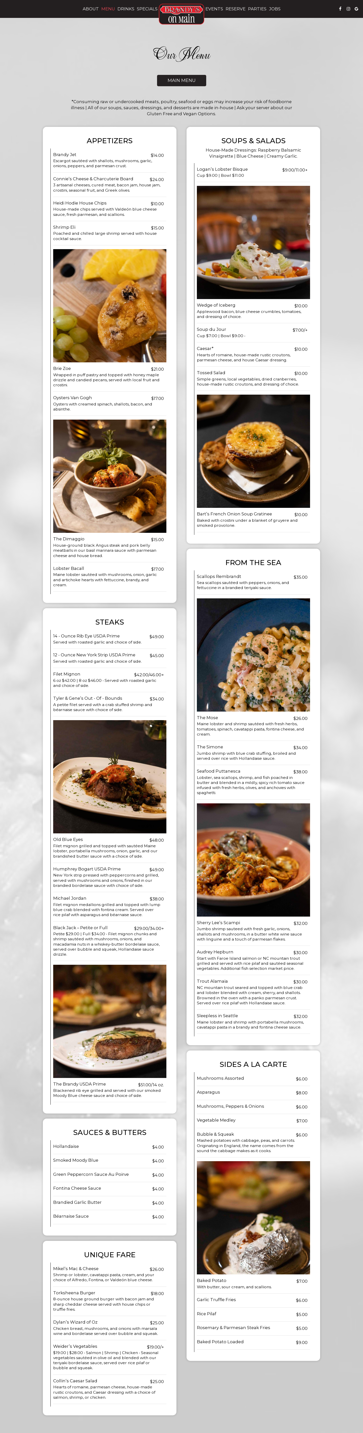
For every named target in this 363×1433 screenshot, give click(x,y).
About (91, 8)
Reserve (236, 8)
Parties (257, 8)
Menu (108, 8)
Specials (147, 8)
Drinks (125, 8)
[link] (181, 14)
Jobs (275, 8)
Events (214, 8)
